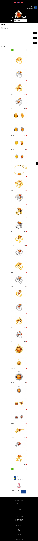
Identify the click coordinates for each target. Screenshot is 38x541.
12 (23, 49)
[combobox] (5, 33)
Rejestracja (19, 532)
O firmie (19, 527)
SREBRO (2, 27)
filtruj (35, 32)
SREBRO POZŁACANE (4, 28)
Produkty (19, 529)
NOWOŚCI (2, 26)
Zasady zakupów (19, 534)
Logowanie (19, 531)
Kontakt (19, 530)
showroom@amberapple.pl (19, 511)
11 (21, 49)
